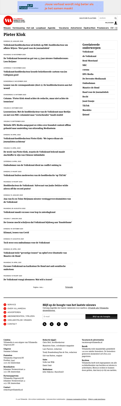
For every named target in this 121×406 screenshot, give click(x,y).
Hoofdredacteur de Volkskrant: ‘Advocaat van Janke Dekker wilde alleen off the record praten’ (36, 187)
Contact (12, 324)
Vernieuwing (18, 28)
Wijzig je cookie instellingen (96, 399)
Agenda (51, 28)
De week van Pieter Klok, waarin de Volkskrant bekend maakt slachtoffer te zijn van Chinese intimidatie (34, 153)
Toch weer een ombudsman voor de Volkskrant (27, 242)
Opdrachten (89, 28)
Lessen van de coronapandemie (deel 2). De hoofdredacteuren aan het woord (38, 87)
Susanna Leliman (11, 351)
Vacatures (64, 28)
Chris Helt (47, 342)
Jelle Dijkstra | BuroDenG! (53, 372)
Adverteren (76, 28)
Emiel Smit (47, 365)
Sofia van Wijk (48, 362)
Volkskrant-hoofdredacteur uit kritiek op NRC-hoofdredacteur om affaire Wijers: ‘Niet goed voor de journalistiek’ (36, 47)
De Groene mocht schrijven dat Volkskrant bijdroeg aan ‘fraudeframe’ (38, 222)
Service (11, 305)
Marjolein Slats (49, 345)
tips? (53, 340)
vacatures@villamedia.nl (92, 342)
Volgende (69, 287)
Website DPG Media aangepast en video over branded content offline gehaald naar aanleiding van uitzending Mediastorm (37, 127)
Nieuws (7, 28)
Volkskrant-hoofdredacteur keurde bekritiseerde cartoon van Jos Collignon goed (35, 73)
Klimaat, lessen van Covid (16, 232)
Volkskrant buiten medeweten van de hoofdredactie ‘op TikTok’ (35, 175)
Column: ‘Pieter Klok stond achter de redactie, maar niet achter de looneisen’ (36, 100)
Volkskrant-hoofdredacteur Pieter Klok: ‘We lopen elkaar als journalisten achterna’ (33, 140)
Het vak (30, 28)
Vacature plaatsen (87, 18)
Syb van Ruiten (49, 355)
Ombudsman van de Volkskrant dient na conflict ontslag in (32, 165)
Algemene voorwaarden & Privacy (76, 399)
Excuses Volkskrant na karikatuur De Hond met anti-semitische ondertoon (35, 268)
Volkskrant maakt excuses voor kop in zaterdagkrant (29, 212)
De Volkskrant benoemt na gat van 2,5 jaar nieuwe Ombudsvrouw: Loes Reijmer (36, 60)
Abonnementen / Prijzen (21, 316)
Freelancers (103, 28)
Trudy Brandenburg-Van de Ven (55, 352)
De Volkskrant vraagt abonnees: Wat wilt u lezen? (28, 279)
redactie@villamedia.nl (13, 390)
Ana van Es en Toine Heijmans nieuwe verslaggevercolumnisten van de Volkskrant (37, 200)
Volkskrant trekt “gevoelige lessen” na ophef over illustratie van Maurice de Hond (35, 254)
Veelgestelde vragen (19, 320)
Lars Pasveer (48, 349)
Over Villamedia (16, 308)
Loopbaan (41, 28)
